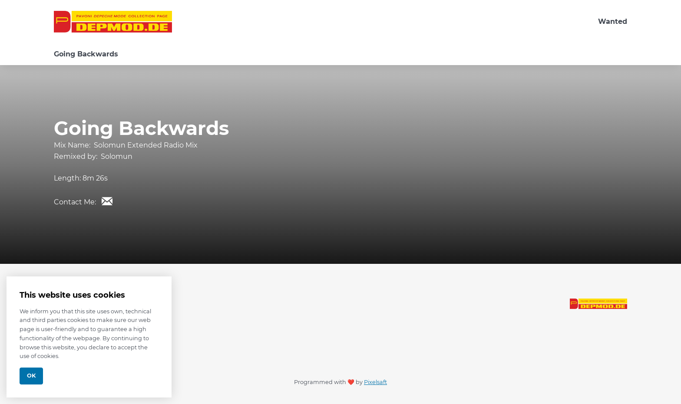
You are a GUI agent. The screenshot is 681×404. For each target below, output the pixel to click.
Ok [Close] (31, 375)
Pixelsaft (375, 382)
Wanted (612, 21)
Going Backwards (86, 54)
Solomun (116, 156)
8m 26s (95, 178)
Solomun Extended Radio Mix (146, 145)
